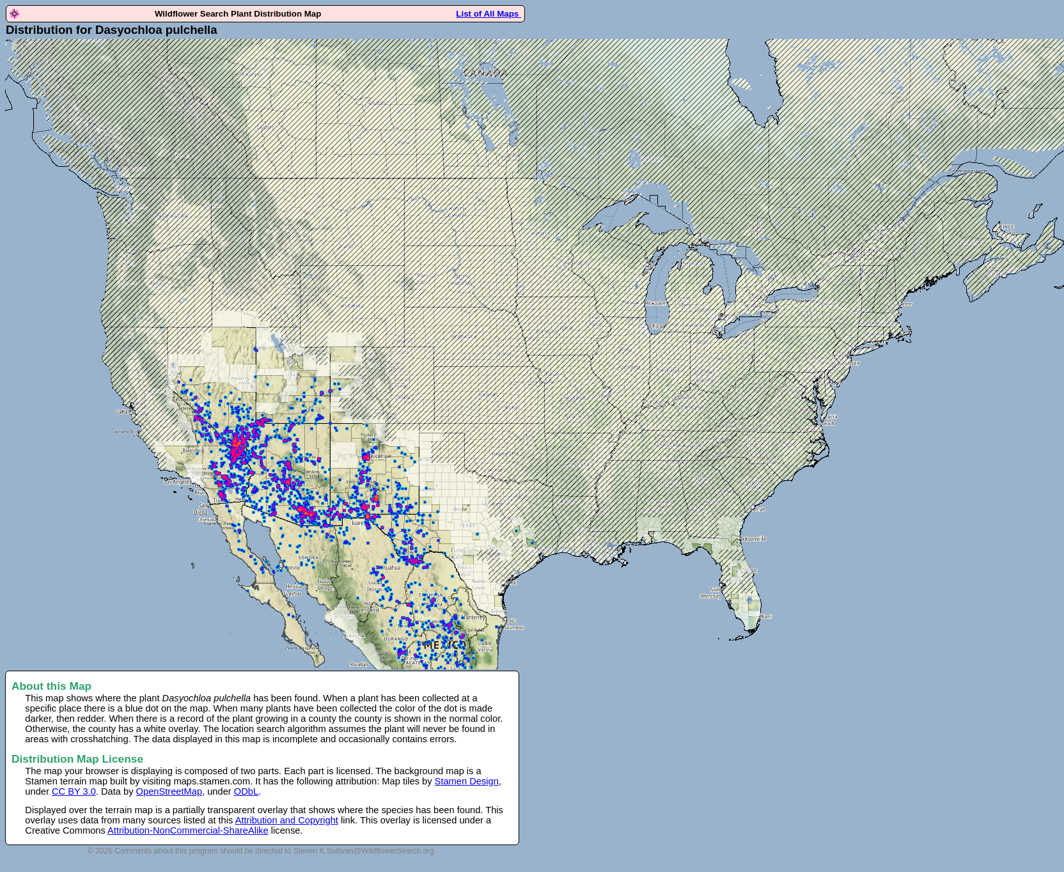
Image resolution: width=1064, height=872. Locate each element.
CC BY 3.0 (74, 791)
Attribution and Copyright (286, 820)
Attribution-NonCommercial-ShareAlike (188, 830)
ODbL (246, 791)
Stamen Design (467, 781)
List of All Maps (488, 14)
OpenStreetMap (169, 791)
